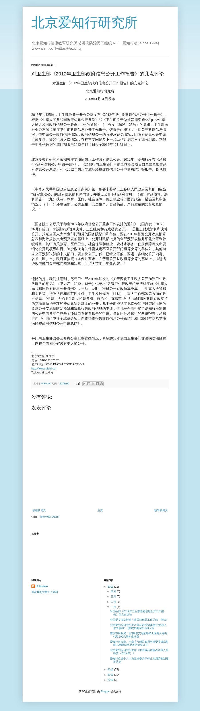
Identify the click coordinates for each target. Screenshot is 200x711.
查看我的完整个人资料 (44, 592)
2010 (111, 679)
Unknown (42, 586)
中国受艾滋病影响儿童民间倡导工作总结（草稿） (139, 619)
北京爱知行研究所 (84, 22)
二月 (114, 601)
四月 (114, 591)
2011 (111, 674)
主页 (100, 510)
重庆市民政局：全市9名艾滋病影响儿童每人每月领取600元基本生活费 (138, 635)
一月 (114, 606)
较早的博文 (161, 510)
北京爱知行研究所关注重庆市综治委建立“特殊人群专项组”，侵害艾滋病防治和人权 (138, 627)
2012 (111, 669)
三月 (114, 596)
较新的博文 (39, 510)
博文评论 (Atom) (49, 516)
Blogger (105, 691)
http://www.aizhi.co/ (43, 368)
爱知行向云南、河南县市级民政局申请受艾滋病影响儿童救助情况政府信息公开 (139, 643)
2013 (111, 586)
